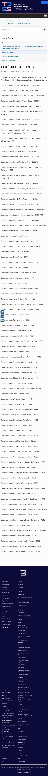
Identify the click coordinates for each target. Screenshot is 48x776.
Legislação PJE (21, 742)
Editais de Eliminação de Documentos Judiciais (8, 709)
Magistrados (5, 601)
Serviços (20, 622)
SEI (19, 758)
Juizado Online (21, 630)
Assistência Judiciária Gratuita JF (23, 671)
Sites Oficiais (21, 645)
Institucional (5, 581)
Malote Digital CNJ (23, 650)
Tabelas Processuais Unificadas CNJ (23, 611)
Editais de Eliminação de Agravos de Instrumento (8, 714)
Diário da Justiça (6, 692)
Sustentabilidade (22, 721)
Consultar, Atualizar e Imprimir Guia (23, 661)
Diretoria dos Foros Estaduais (23, 641)
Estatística (4, 758)
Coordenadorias (5, 609)
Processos (20, 584)
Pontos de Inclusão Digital (24, 627)
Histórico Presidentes (8, 52)
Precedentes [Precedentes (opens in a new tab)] (21, 594)
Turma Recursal (22, 739)
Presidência (4, 587)
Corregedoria (21, 761)
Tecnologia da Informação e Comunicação (25, 696)
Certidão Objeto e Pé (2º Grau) (24, 636)
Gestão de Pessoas (22, 707)
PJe (19, 728)
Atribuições (5, 43)
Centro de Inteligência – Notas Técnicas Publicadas (8, 741)
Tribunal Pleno (5, 592)
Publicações (5, 690)
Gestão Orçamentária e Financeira (24, 710)
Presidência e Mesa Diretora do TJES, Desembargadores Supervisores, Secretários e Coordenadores (22, 47)
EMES (3, 761)
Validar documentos (23, 599)
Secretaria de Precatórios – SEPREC (24, 590)
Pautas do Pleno (22, 605)
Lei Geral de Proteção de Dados (24, 724)
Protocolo (20, 587)
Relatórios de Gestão (7, 717)
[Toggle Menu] (45, 15)
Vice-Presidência (6, 590)
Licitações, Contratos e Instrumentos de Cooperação (25, 715)
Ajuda (19, 753)
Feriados (20, 619)
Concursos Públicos (6, 624)
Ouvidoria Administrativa (8, 606)
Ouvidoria (20, 718)
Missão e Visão (5, 584)
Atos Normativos (6, 698)
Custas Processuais (23, 657)
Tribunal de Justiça (22, 736)
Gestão (20, 704)
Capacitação (21, 750)
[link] (44, 2)
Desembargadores (6, 598)
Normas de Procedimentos (8, 725)
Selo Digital (21, 667)
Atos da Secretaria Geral (8, 701)
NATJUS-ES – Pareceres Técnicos (7, 737)
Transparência (21, 690)
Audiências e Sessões (23, 692)
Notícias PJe (21, 747)
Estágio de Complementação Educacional (25, 680)
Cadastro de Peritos (23, 674)
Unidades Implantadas (23, 755)
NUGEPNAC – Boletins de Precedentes (8, 746)
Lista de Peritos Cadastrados (25, 597)
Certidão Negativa (22, 633)
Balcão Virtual (21, 625)
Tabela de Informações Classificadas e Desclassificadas (7, 729)
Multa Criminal (21, 664)
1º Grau (20, 734)
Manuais (4, 734)
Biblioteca (20, 677)
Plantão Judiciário (6, 619)
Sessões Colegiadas (6, 621)
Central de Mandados (23, 687)
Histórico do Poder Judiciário (10, 56)
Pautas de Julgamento (23, 602)
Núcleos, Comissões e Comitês (7, 612)
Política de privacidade (24, 772)
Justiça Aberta (21, 608)
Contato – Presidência (8, 60)
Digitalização (21, 731)
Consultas (20, 581)
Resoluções (4, 703)
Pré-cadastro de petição (24, 647)
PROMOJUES (5, 627)
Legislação (4, 695)
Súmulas (4, 706)
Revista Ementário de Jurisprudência (7, 721)
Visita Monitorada (22, 684)
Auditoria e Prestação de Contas (24, 700)
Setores (3, 616)
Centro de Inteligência (7, 603)
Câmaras (4, 595)
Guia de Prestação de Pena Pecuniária (24, 653)
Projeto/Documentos (23, 745)
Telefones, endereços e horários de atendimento (24, 616)
